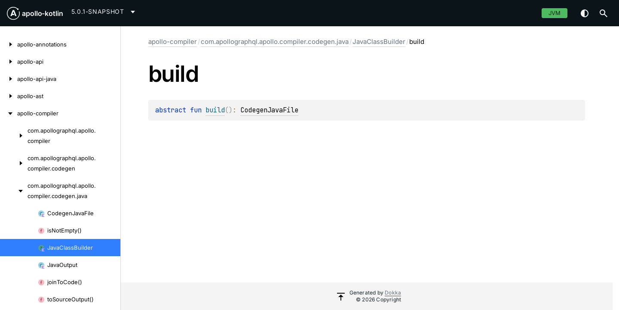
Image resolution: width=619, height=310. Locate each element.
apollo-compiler (172, 41)
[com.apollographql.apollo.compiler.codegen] (14, 163)
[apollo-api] (8, 61)
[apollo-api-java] (8, 78)
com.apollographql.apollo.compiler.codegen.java (275, 41)
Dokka (393, 292)
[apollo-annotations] (8, 44)
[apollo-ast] (8, 96)
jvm (555, 12)
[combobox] (104, 11)
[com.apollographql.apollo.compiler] (14, 135)
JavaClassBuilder (378, 41)
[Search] (603, 13)
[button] (603, 13)
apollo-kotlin (42, 13)
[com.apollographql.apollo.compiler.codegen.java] (14, 191)
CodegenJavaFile (269, 110)
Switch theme (584, 13)
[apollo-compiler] (8, 113)
